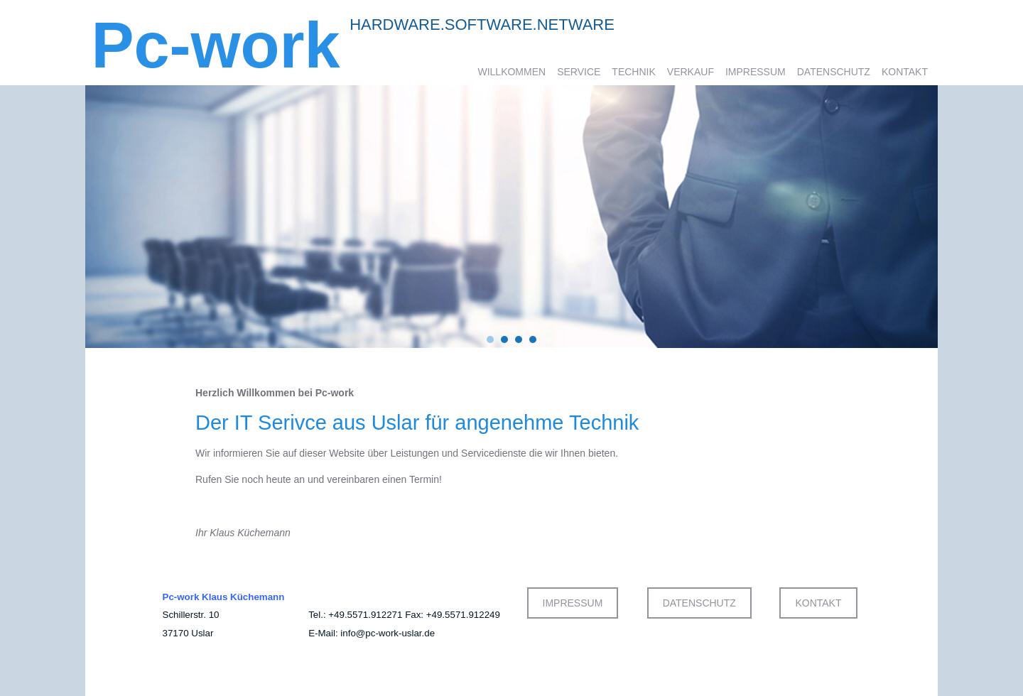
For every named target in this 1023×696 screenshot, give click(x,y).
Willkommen (511, 71)
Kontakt (905, 71)
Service (578, 71)
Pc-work (216, 45)
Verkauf (690, 71)
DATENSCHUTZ (699, 603)
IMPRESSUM (573, 603)
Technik (633, 71)
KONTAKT (818, 603)
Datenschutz (833, 71)
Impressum (755, 71)
